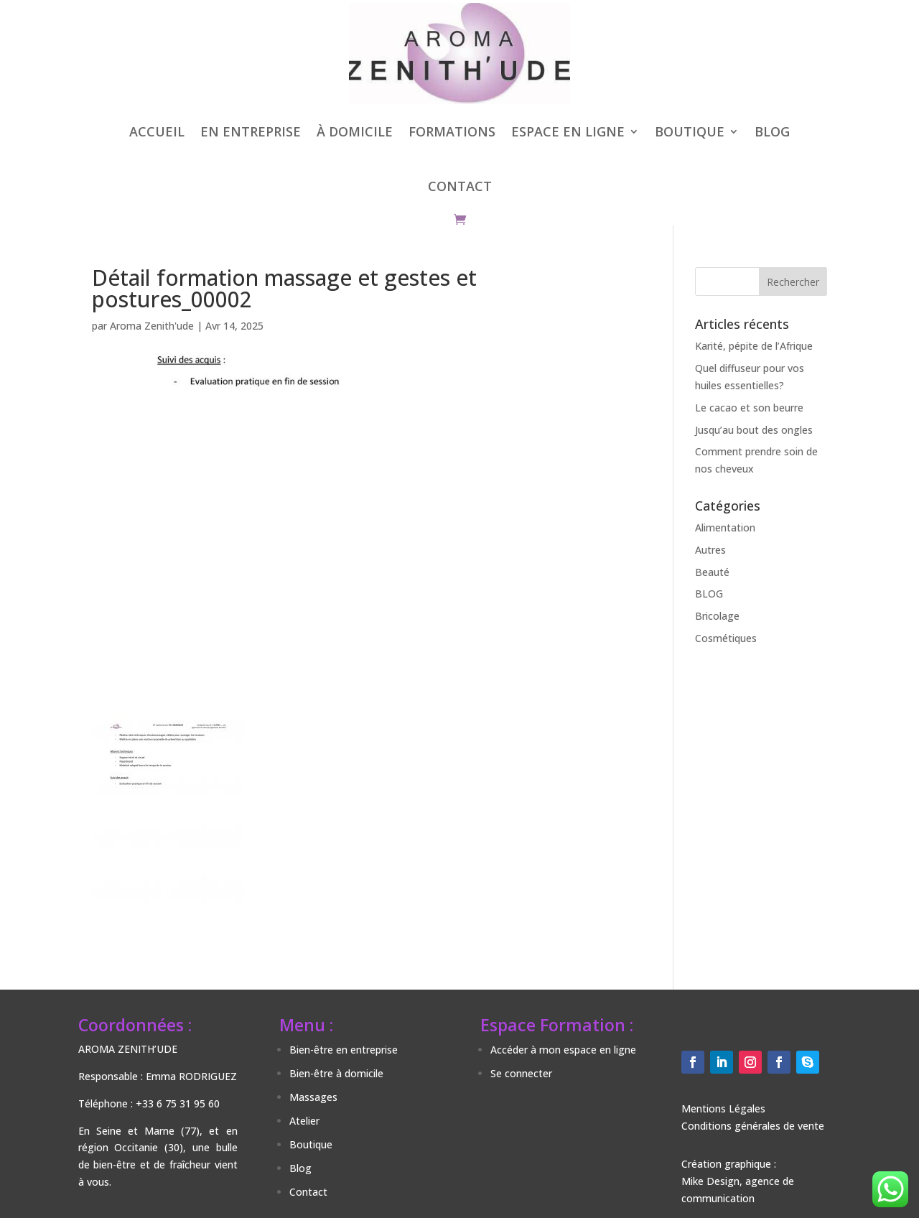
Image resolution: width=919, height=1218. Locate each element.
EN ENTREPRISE (250, 131)
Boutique (310, 1144)
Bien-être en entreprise (343, 1049)
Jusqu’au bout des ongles (754, 430)
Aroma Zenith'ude (152, 326)
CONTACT (460, 186)
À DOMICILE (355, 131)
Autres (710, 550)
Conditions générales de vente (752, 1126)
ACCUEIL (157, 131)
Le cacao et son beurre (749, 407)
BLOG (772, 131)
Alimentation (725, 527)
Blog (300, 1168)
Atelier (304, 1121)
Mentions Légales (723, 1108)
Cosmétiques (726, 638)
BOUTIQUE (689, 131)
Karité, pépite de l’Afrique (754, 346)
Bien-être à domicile (336, 1073)
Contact (308, 1192)
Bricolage (717, 616)
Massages (313, 1097)
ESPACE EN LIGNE (568, 131)
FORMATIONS (452, 131)
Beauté (712, 572)
